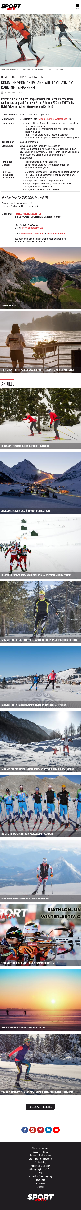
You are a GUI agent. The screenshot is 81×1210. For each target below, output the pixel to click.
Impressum (40, 1183)
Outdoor (18, 77)
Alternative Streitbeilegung (40, 1176)
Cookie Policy (40, 1162)
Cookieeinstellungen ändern (40, 1158)
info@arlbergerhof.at (32, 228)
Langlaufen (35, 77)
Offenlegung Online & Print (40, 1169)
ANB (40, 1172)
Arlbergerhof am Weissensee (52, 119)
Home (4, 77)
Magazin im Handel (40, 1151)
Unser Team (40, 1179)
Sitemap (40, 1186)
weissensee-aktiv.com (32, 233)
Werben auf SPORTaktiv (40, 1165)
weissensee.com (56, 233)
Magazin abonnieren (40, 1148)
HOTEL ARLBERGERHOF (28, 214)
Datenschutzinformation (40, 1155)
